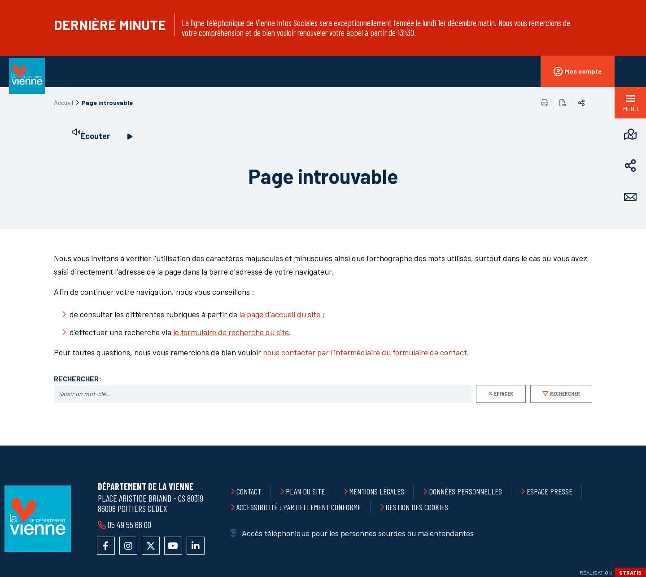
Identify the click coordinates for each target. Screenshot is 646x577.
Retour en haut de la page (619, 445)
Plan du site (305, 491)
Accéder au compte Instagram (128, 546)
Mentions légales (376, 491)
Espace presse (549, 491)
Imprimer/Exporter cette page (545, 102)
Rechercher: (77, 379)
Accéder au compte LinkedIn (196, 546)
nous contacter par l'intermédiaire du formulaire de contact (365, 352)
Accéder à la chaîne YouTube (173, 546)
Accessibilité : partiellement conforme (298, 507)
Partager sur (581, 102)
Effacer (503, 393)
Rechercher (565, 393)
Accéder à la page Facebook (106, 546)
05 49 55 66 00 (129, 524)
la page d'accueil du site (280, 314)
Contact (248, 491)
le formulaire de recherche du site (231, 332)
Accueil (63, 102)
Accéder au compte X (151, 546)
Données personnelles (465, 491)
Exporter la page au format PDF (563, 102)
